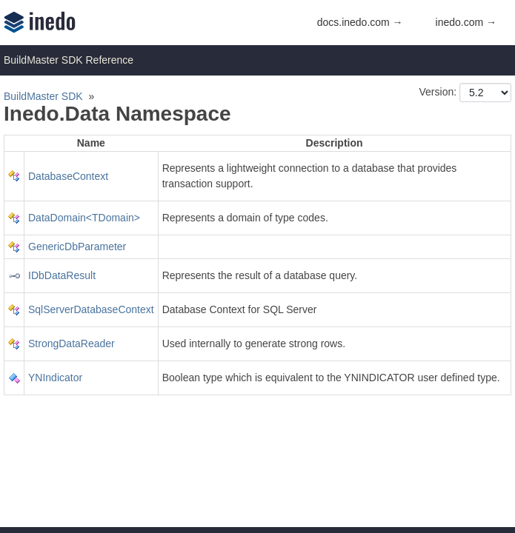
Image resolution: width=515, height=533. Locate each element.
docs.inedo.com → (360, 22)
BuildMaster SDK (43, 96)
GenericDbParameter (77, 246)
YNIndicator (55, 377)
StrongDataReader (71, 343)
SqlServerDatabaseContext (91, 309)
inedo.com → (466, 22)
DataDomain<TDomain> (84, 218)
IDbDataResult (62, 275)
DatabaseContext (68, 176)
